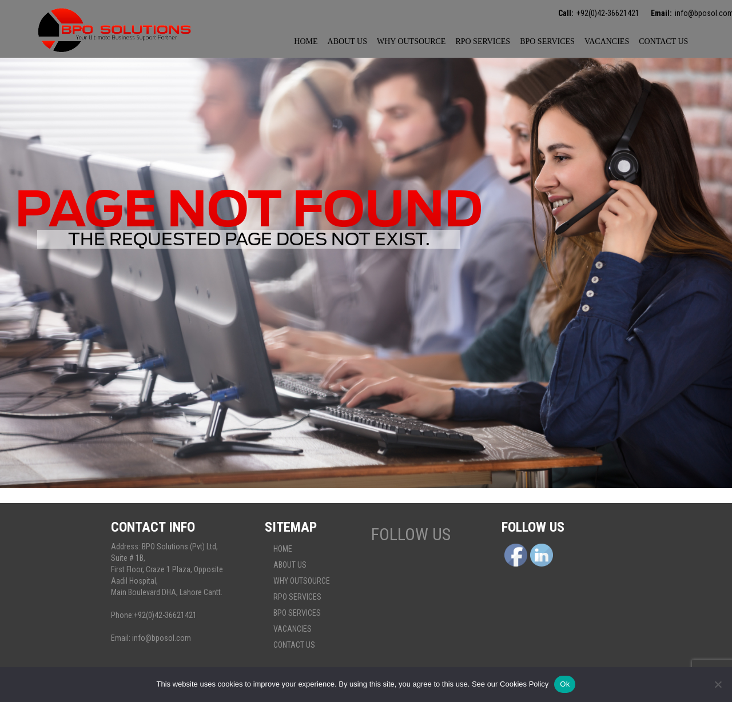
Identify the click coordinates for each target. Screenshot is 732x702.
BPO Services (547, 41)
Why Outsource (411, 41)
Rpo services (482, 41)
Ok (565, 684)
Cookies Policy (524, 684)
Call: (566, 13)
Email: (661, 13)
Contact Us (663, 41)
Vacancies (606, 41)
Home (305, 41)
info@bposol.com (161, 638)
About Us (347, 41)
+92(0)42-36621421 (607, 13)
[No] (717, 684)
